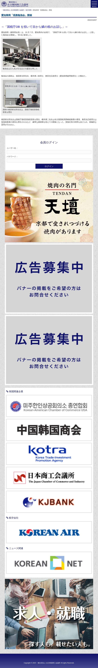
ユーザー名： (12, 148)
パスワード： (12, 157)
